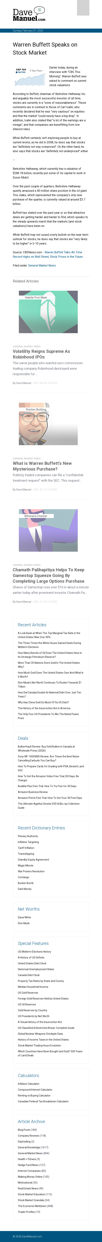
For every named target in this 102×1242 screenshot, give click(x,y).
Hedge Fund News (28, 1165)
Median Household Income (33, 986)
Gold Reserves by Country (32, 1010)
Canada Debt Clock (29, 975)
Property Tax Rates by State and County (41, 981)
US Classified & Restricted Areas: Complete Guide (46, 1027)
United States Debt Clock (32, 963)
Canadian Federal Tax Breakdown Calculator (43, 1101)
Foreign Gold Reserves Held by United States (43, 998)
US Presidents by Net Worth (33, 1016)
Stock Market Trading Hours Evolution (39, 1045)
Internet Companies (29, 1170)
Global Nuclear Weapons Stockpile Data (40, 1033)
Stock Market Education (31, 1194)
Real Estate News (28, 1188)
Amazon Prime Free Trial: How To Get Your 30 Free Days (50, 797)
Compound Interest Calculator (35, 1089)
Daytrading (24, 1141)
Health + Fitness (27, 1159)
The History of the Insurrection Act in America (44, 708)
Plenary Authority (28, 836)
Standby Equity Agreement (33, 859)
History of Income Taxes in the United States (43, 1039)
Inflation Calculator (28, 1083)
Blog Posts (24, 1129)
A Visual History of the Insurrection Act (40, 1022)
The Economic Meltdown (32, 1206)
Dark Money (25, 889)
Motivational (25, 1182)
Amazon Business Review (33, 792)
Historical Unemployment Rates (36, 969)
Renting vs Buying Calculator (34, 1095)
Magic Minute (25, 865)
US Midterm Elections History (34, 951)
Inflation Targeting (28, 842)
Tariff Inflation (26, 847)
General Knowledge (29, 1147)
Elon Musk (24, 923)
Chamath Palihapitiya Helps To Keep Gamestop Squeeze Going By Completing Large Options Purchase (48, 577)
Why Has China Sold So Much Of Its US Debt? (43, 702)
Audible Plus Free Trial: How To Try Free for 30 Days (47, 786)
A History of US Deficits (31, 957)
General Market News (42, 265)
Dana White (24, 917)
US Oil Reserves (27, 1004)
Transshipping (26, 853)
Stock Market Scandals (31, 1200)
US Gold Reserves (28, 992)
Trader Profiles (26, 1211)
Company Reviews (28, 1135)
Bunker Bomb (26, 883)
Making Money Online (30, 1176)
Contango (23, 877)
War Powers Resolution (31, 871)
